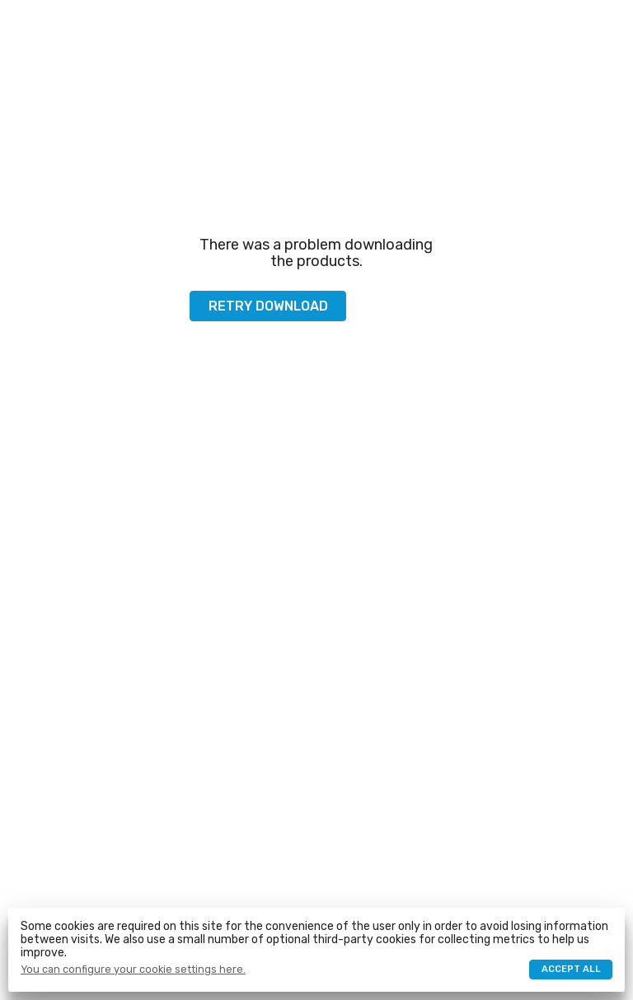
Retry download (268, 306)
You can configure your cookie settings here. (133, 969)
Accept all (571, 969)
